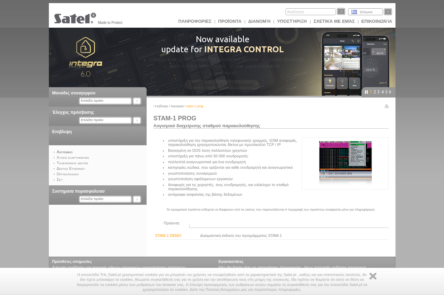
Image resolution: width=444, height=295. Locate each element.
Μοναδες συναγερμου (74, 93)
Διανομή (259, 21)
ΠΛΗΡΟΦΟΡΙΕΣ (195, 21)
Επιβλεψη (62, 131)
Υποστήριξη (292, 21)
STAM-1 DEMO (168, 235)
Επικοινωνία (377, 21)
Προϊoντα (230, 21)
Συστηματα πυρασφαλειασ (78, 191)
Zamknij (372, 276)
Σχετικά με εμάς (334, 21)
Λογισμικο (178, 106)
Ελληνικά (366, 12)
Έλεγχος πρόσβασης (73, 112)
